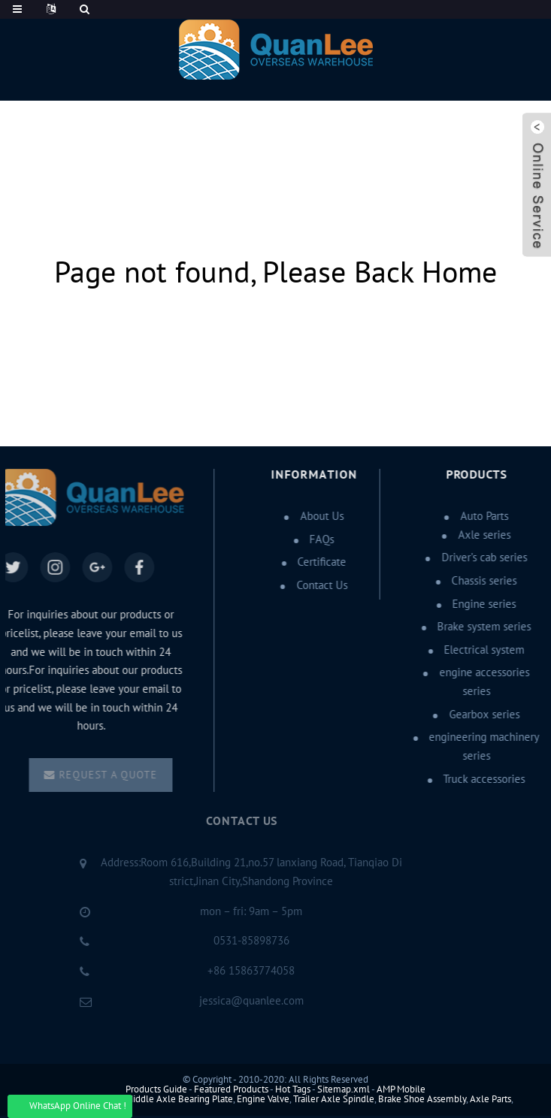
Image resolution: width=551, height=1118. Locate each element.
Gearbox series (482, 714)
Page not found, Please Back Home (275, 273)
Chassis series (482, 581)
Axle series (482, 535)
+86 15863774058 (239, 970)
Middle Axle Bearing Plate (179, 1099)
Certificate (319, 562)
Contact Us (320, 585)
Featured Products (231, 1089)
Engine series (482, 604)
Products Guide (156, 1089)
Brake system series (482, 626)
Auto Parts (483, 516)
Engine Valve (263, 1099)
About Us (320, 516)
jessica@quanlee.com (239, 1001)
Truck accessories (482, 779)
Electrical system (482, 650)
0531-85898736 (239, 940)
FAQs (319, 539)
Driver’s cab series (482, 557)
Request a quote (108, 775)
